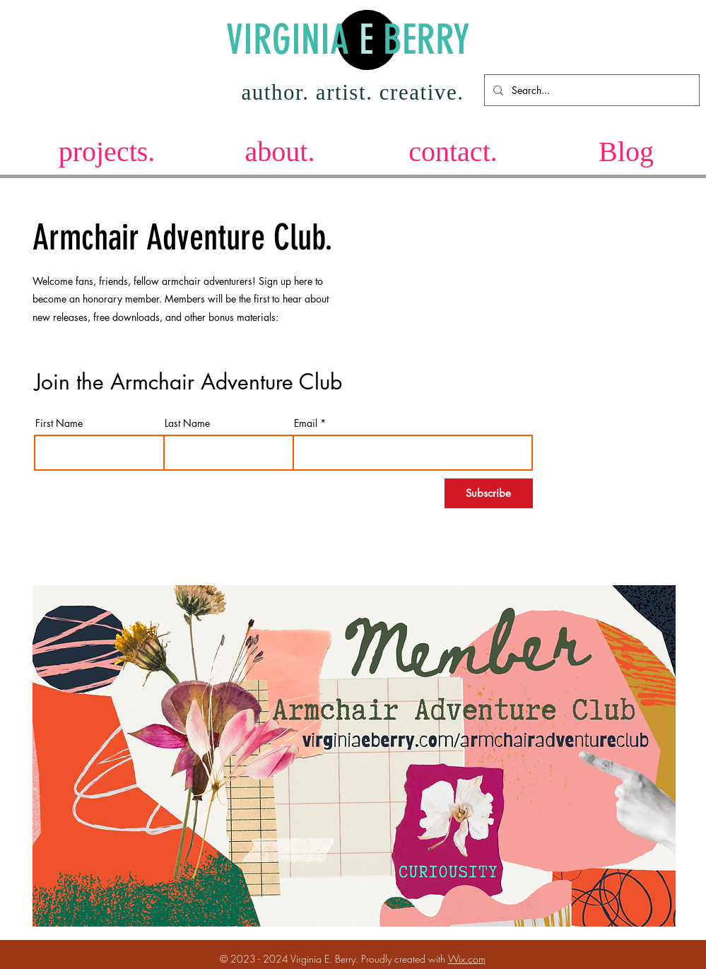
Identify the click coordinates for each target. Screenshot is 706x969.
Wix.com (467, 958)
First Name (59, 423)
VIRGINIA (292, 40)
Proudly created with (404, 958)
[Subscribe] (489, 493)
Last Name (187, 423)
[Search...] (590, 90)
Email (305, 423)
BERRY (421, 40)
